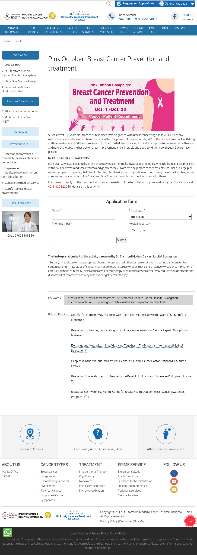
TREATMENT (90, 464)
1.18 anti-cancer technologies (20, 111)
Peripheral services (129, 490)
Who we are (20, 55)
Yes (133, 230)
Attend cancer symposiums (166, 449)
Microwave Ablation (91, 490)
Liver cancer (47, 486)
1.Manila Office (11, 65)
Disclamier (126, 521)
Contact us (20, 131)
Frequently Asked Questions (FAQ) (98, 449)
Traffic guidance (128, 476)
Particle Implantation (92, 486)
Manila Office (10, 472)
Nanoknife (85, 481)
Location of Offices (30, 449)
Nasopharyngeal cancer (54, 481)
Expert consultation (130, 472)
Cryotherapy (86, 476)
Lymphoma (47, 500)
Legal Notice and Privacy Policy (89, 533)
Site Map (139, 521)
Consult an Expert (20, 203)
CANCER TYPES (54, 464)
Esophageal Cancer (52, 495)
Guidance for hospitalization (135, 481)
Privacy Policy (109, 521)
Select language (175, 3)
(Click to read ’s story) (69, 158)
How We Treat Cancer (20, 101)
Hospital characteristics (132, 486)
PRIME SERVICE (132, 464)
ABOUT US (11, 464)
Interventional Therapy (93, 472)
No (143, 230)
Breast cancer (48, 472)
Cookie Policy (118, 533)
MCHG (6, 476)
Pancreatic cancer (51, 490)
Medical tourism (128, 495)
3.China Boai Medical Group (19, 81)
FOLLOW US (174, 464)
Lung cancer (48, 476)
